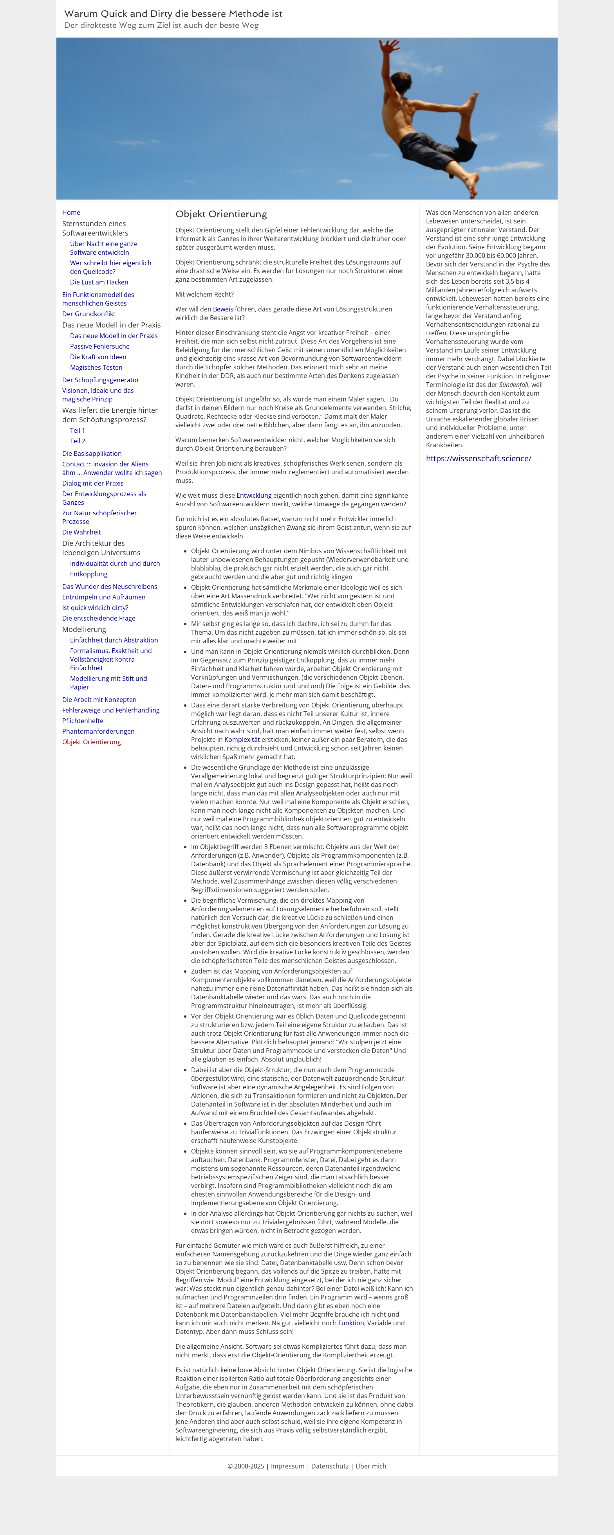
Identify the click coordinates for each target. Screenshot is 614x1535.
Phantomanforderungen (98, 731)
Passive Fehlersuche (100, 346)
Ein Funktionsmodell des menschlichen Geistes (98, 299)
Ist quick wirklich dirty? (95, 607)
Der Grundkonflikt (89, 314)
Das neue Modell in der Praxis (114, 335)
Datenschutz (330, 1466)
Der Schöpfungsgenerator (100, 380)
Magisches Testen (96, 367)
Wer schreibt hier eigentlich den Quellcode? (111, 267)
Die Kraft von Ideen (98, 357)
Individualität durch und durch (115, 563)
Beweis (223, 309)
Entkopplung (89, 574)
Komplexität (242, 739)
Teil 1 (77, 430)
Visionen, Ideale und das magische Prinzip (98, 394)
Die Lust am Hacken (99, 282)
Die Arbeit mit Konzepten (99, 699)
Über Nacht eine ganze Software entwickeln (103, 248)
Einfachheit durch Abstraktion (114, 640)
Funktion (351, 1323)
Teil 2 (77, 441)
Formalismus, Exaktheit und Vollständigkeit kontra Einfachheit (111, 659)
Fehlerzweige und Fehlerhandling (111, 710)
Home (71, 212)
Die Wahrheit (81, 532)
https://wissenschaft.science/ (478, 458)
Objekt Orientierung (91, 742)
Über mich (371, 1466)
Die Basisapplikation (92, 453)
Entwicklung (254, 495)
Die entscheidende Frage (98, 618)
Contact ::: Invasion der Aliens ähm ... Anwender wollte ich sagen (112, 468)
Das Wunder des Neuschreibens (109, 586)
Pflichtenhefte (82, 720)
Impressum (288, 1466)
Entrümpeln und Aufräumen (104, 597)
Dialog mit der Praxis (93, 483)
